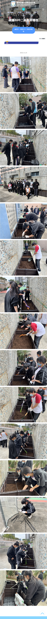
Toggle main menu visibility (43, 9)
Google (10, 12)
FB (28, 12)
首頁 (17, 29)
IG (19, 12)
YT (36, 12)
